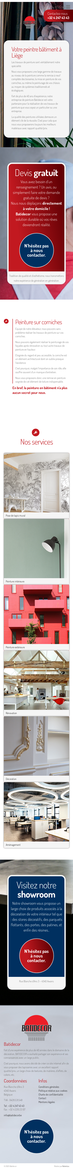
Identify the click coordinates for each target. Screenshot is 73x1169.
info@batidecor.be (13, 1115)
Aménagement (13, 844)
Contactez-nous (58, 16)
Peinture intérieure (15, 581)
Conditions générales (49, 1086)
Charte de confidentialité (51, 1094)
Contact (42, 1098)
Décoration (11, 778)
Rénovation (11, 713)
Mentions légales (47, 1102)
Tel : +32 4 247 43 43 (14, 1105)
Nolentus (65, 1166)
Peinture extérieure (15, 647)
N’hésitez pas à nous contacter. (36, 250)
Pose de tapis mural (15, 515)
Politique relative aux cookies (53, 1090)
